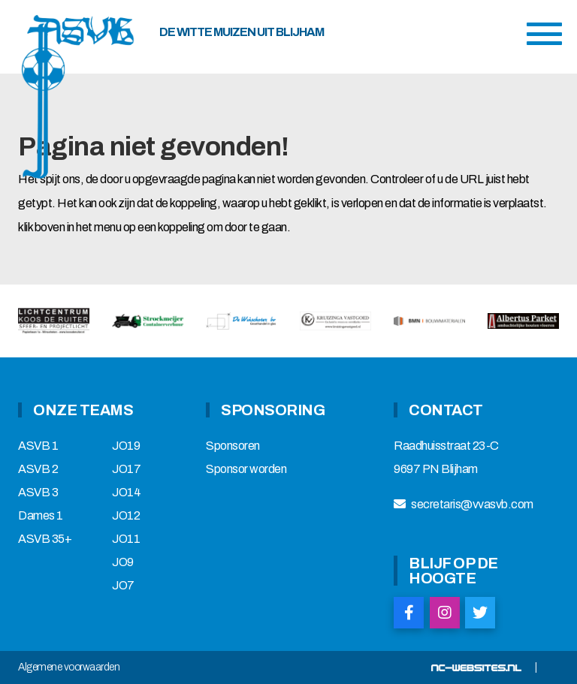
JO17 (126, 469)
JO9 (123, 562)
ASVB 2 (38, 469)
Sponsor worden (246, 469)
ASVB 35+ (44, 539)
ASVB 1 (38, 446)
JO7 (123, 586)
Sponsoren (233, 446)
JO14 (126, 493)
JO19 (126, 446)
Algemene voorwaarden (68, 667)
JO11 (126, 539)
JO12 (126, 516)
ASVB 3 (38, 493)
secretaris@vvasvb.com (472, 505)
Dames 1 (40, 516)
